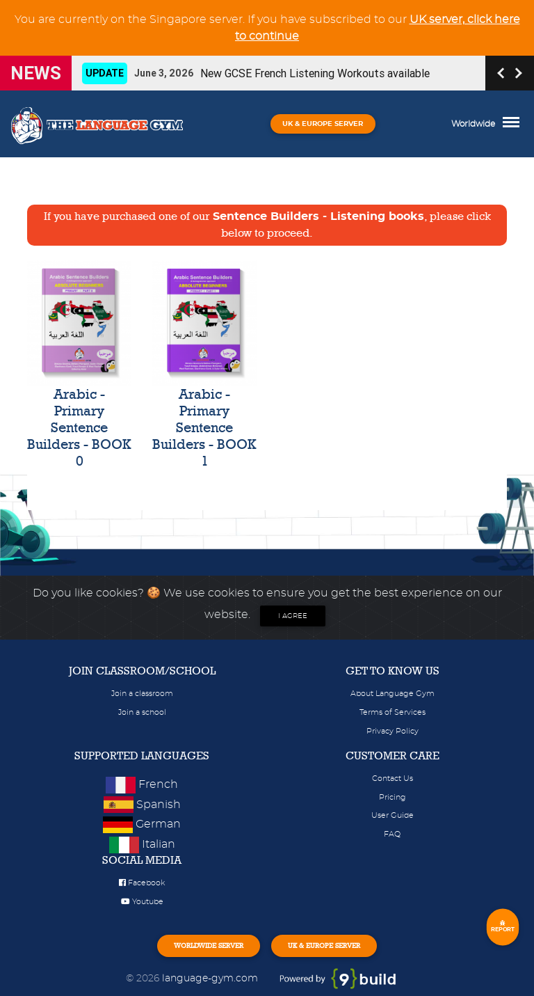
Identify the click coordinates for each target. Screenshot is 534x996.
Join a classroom (142, 693)
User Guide (392, 815)
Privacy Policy (392, 731)
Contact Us (392, 778)
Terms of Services (392, 712)
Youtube (142, 902)
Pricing (392, 797)
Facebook (142, 883)
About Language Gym (392, 693)
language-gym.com (211, 978)
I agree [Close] (292, 615)
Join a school (142, 712)
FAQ (392, 834)
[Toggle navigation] (514, 124)
